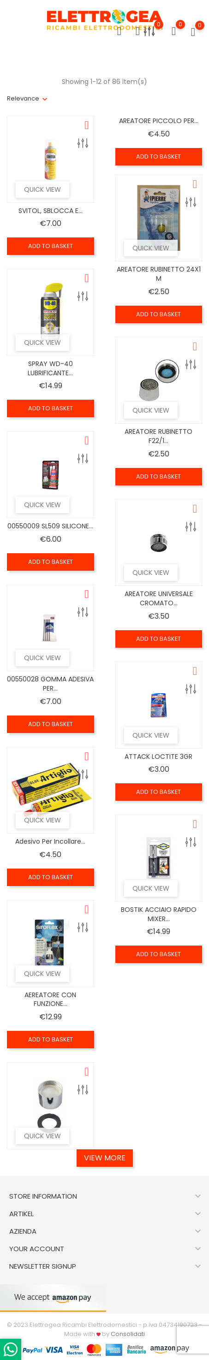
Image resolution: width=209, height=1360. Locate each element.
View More (104, 1158)
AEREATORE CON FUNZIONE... (50, 999)
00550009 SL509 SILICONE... (50, 526)
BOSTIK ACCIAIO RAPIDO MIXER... (159, 914)
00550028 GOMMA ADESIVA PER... (50, 683)
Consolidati (128, 1334)
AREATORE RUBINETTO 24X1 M (159, 274)
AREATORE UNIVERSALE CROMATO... (159, 598)
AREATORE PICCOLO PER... (158, 120)
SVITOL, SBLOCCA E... (50, 210)
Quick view (42, 189)
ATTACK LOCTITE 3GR (158, 756)
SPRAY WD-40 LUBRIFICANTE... (50, 368)
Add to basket (50, 246)
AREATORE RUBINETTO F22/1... (158, 436)
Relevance (23, 98)
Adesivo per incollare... (50, 841)
